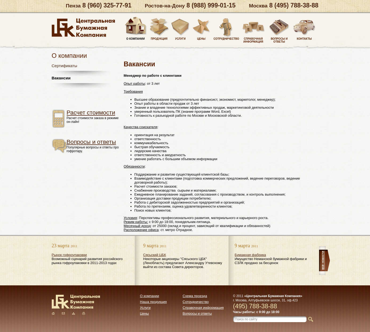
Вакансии (61, 78)
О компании (149, 296)
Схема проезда (195, 296)
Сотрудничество (196, 302)
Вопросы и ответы (91, 142)
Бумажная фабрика (250, 255)
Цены (144, 313)
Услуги (145, 308)
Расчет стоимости (91, 112)
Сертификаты (64, 65)
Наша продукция (153, 302)
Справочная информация (203, 308)
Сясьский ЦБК (154, 255)
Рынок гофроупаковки (69, 255)
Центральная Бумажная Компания (83, 27)
